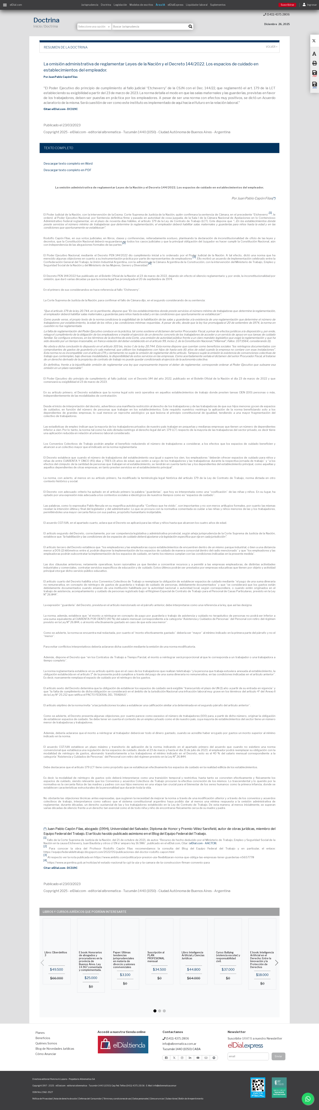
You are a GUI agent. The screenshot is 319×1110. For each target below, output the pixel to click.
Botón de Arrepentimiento (191, 1098)
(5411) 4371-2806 (276, 14)
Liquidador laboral (197, 4)
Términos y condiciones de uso (117, 1098)
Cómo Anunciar (45, 1054)
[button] (154, 1010)
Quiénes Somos (46, 1043)
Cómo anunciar (157, 1098)
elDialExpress (175, 4)
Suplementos (217, 4)
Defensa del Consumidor (90, 1098)
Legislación (120, 4)
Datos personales (140, 1098)
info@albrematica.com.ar (179, 1043)
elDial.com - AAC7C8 (203, 843)
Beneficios (42, 1038)
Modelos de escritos (141, 4)
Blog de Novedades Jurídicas (54, 1048)
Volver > (271, 46)
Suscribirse (287, 4)
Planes (40, 1032)
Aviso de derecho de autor (65, 1098)
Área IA (160, 4)
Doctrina (106, 4)
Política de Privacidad (42, 1098)
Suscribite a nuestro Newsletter (255, 1038)
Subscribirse (172, 1098)
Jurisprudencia (89, 4)
